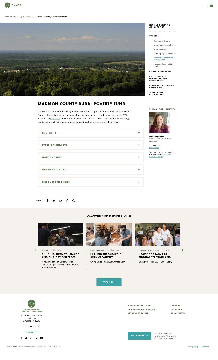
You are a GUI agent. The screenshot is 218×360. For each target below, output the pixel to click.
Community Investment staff (160, 164)
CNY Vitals (55, 127)
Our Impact (176, 319)
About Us (175, 315)
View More (109, 291)
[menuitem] (132, 4)
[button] (91, 142)
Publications (97, 259)
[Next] (182, 259)
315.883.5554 (155, 154)
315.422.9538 (33, 335)
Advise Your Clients (138, 322)
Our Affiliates (178, 322)
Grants (34, 26)
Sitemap (205, 356)
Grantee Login (156, 4)
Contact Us (31, 341)
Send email (154, 157)
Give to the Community (139, 315)
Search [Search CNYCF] (208, 4)
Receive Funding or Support (20, 26)
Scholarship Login (172, 4)
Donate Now (119, 4)
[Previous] (36, 259)
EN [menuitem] (133, 4)
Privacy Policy (193, 356)
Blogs (45, 259)
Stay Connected (139, 345)
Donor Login (143, 4)
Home (6, 26)
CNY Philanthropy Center (191, 4)
